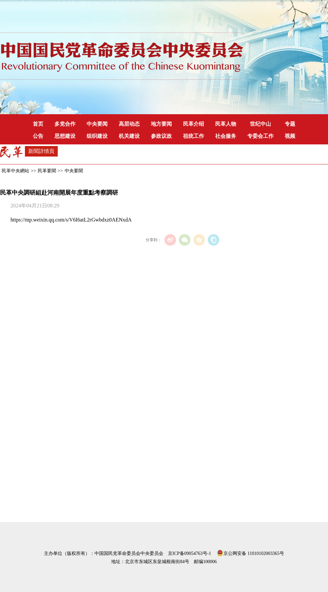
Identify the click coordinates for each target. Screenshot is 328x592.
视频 (290, 136)
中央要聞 (74, 170)
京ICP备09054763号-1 (189, 553)
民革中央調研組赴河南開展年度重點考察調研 (59, 192)
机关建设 (129, 136)
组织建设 (97, 136)
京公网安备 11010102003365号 (250, 552)
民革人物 (225, 124)
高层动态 (129, 124)
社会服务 (225, 136)
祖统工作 (193, 136)
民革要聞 (47, 170)
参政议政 (161, 136)
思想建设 (64, 136)
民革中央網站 (15, 170)
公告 (38, 136)
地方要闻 (161, 124)
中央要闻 (97, 124)
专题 (290, 124)
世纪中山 (260, 124)
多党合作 (64, 124)
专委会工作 (260, 136)
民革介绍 (193, 124)
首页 (38, 124)
